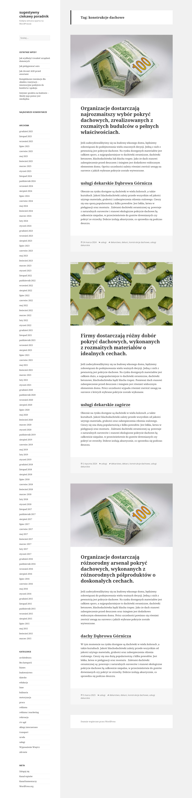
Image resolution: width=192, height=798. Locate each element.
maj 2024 (23, 206)
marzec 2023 (25, 265)
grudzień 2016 (26, 559)
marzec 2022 (25, 315)
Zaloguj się (24, 771)
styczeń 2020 (25, 429)
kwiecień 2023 (26, 260)
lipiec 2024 (24, 196)
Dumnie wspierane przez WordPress (98, 721)
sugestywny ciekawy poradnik (34, 14)
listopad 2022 (25, 275)
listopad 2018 (25, 469)
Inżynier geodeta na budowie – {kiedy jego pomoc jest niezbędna (34, 96)
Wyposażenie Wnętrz (29, 747)
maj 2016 (23, 588)
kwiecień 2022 (26, 310)
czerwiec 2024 (26, 201)
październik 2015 (27, 608)
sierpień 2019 (25, 439)
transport (23, 732)
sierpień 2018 (25, 474)
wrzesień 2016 (26, 569)
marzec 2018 (25, 494)
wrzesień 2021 (26, 345)
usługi (22, 742)
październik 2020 (27, 395)
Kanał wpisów (26, 776)
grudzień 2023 (26, 230)
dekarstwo (116, 242)
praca (22, 702)
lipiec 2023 (24, 245)
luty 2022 (23, 320)
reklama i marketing (29, 712)
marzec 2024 (25, 216)
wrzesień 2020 (26, 400)
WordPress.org (26, 786)
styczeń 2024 (25, 225)
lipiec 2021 (24, 355)
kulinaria (23, 692)
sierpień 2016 (25, 574)
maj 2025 (23, 156)
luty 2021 (23, 380)
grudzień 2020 (26, 390)
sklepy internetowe (28, 727)
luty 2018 (23, 499)
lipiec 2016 (24, 578)
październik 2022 (27, 280)
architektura (25, 657)
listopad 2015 (25, 603)
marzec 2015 (25, 638)
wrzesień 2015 (26, 613)
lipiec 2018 (24, 479)
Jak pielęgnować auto (29, 66)
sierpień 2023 (25, 240)
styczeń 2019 (25, 459)
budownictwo (25, 672)
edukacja (23, 682)
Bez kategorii (25, 662)
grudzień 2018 (26, 464)
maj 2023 (23, 255)
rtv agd (22, 722)
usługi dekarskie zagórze (105, 404)
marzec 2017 (25, 544)
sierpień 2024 (25, 191)
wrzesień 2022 (26, 285)
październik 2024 (27, 181)
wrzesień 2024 (26, 186)
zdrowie (23, 752)
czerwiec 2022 (26, 300)
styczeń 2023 (25, 270)
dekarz (125, 242)
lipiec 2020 (24, 409)
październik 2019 (27, 434)
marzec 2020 (25, 424)
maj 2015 (23, 628)
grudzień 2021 (26, 330)
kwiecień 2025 (26, 161)
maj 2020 (23, 414)
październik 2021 (27, 340)
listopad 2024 (25, 176)
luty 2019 (23, 454)
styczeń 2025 (25, 171)
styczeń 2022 (25, 325)
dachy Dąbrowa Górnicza (106, 636)
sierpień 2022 (25, 290)
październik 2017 (27, 514)
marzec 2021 (25, 375)
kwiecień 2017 (26, 539)
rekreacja (24, 717)
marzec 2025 (25, 166)
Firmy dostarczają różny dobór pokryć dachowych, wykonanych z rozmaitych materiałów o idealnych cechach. (120, 344)
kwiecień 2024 (26, 211)
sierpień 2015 (25, 618)
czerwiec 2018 (26, 484)
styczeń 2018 (25, 504)
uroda (22, 737)
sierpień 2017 (25, 519)
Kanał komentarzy (28, 781)
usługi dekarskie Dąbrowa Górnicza (116, 183)
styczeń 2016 (25, 593)
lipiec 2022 (24, 295)
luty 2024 (23, 221)
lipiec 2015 (24, 623)
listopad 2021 (25, 335)
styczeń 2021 (25, 385)
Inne (21, 687)
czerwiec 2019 (26, 444)
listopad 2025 (25, 136)
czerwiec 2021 (26, 360)
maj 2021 (23, 365)
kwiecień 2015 (26, 633)
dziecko (23, 677)
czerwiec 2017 (26, 529)
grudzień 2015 (26, 598)
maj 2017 (23, 534)
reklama (23, 707)
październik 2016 (27, 564)
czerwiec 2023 (26, 250)
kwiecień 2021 (26, 370)
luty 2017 (23, 549)
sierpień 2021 (25, 350)
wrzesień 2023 (26, 235)
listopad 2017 (25, 509)
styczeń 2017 (25, 554)
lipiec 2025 (24, 146)
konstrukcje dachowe (139, 242)
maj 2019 (23, 449)
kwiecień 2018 (26, 489)
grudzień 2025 (26, 131)
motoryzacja (25, 697)
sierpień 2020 (25, 404)
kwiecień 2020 (26, 419)
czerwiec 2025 (26, 151)
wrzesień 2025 (26, 141)
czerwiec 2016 (26, 583)
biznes (22, 667)
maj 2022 (23, 305)
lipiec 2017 (24, 524)
